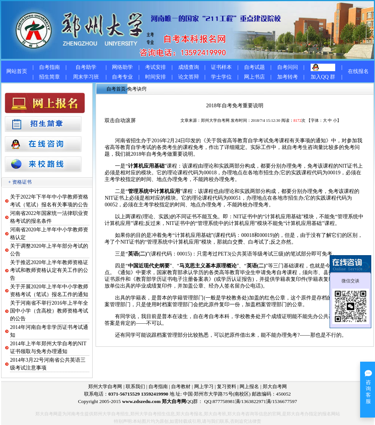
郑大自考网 (275, 386)
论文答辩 (188, 77)
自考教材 (180, 386)
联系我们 (135, 386)
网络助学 (122, 67)
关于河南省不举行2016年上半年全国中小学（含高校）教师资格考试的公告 (49, 310)
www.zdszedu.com (141, 401)
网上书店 (254, 77)
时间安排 (155, 77)
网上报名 (249, 386)
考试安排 (155, 67)
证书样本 (221, 67)
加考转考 (287, 77)
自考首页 (116, 89)
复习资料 (226, 386)
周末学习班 (86, 77)
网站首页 (16, 71)
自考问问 (287, 67)
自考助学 (86, 67)
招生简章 (49, 77)
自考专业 (122, 77)
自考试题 (254, 67)
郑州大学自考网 (215, 120)
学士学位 (221, 77)
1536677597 (284, 401)
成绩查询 (188, 67)
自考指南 (49, 67)
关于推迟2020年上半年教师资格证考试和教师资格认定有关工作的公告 (49, 270)
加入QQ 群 (323, 77)
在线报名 (358, 71)
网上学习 (204, 386)
